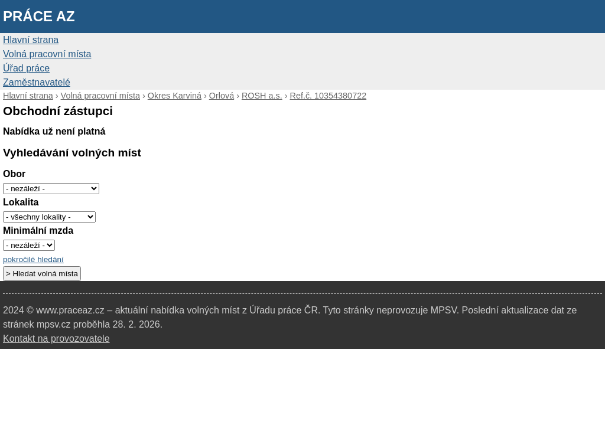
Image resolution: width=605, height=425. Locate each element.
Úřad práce (26, 68)
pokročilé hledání (33, 259)
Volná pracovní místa (47, 54)
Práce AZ (39, 16)
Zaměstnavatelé (36, 82)
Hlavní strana (30, 40)
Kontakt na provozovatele (56, 339)
